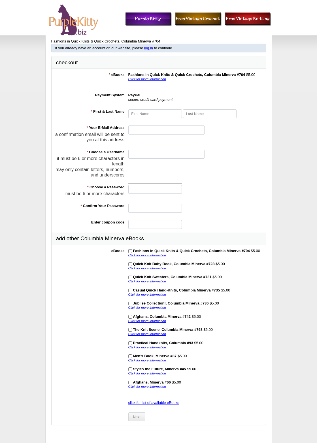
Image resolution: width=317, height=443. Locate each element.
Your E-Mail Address (105, 127)
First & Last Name (107, 111)
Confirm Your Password (102, 206)
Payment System (110, 95)
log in (148, 48)
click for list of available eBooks (153, 403)
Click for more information (147, 79)
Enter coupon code (108, 222)
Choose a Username (106, 152)
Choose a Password (105, 187)
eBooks (117, 75)
